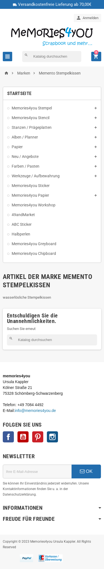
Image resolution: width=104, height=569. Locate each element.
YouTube (23, 436)
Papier (17, 147)
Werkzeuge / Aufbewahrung (36, 176)
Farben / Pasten (25, 166)
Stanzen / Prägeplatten (32, 127)
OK (86, 471)
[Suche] (51, 56)
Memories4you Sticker (31, 185)
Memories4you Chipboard (34, 253)
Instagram (52, 436)
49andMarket (23, 214)
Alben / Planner (25, 137)
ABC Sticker (22, 224)
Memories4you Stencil (30, 118)
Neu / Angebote (25, 156)
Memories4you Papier (30, 195)
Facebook (8, 436)
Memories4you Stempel (32, 108)
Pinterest (37, 436)
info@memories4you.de (35, 410)
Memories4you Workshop (33, 205)
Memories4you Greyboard (34, 244)
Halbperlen (21, 234)
